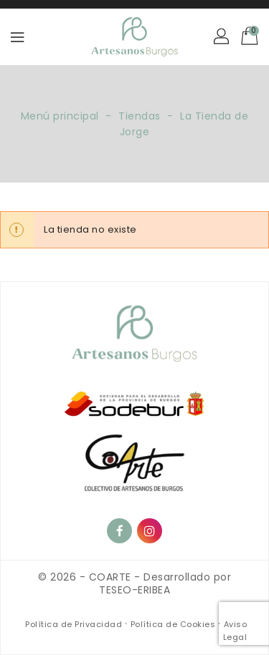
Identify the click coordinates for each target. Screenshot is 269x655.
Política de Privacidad (75, 624)
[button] (222, 37)
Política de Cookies (174, 624)
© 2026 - (63, 577)
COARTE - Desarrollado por (160, 577)
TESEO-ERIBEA (134, 590)
